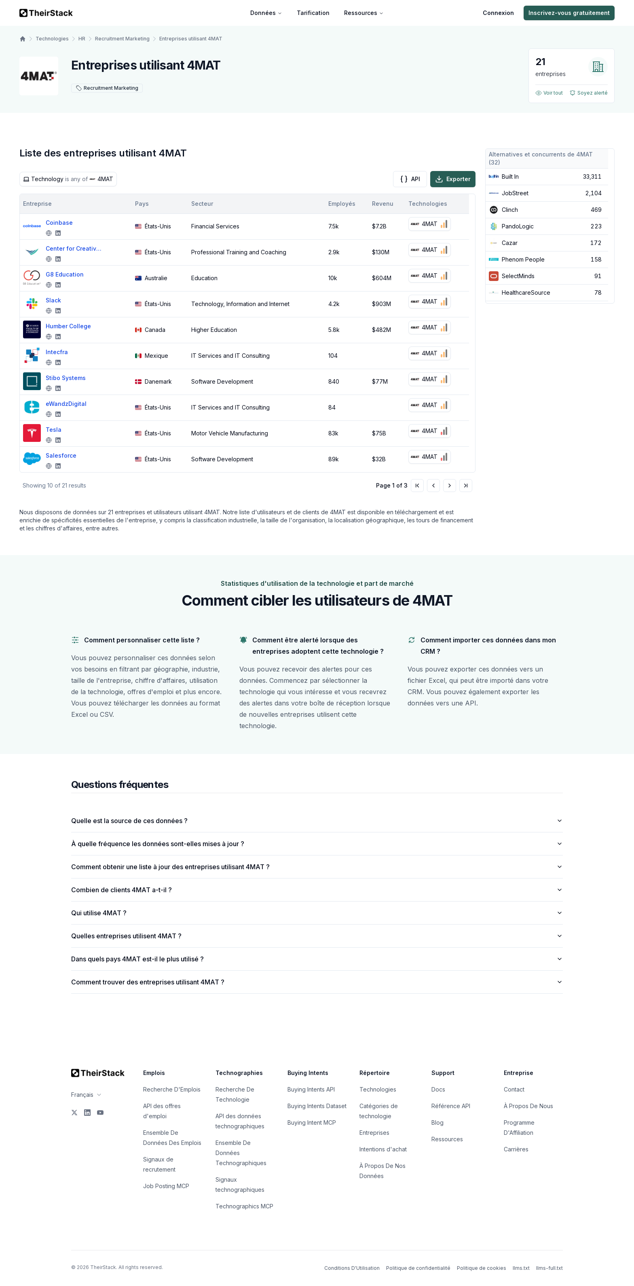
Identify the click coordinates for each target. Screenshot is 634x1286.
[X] (74, 1112)
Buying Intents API (311, 1089)
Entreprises (374, 1132)
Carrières (516, 1149)
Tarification (313, 12)
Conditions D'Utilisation (352, 1268)
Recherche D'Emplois (172, 1089)
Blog (437, 1122)
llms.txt (521, 1268)
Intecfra (57, 351)
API (410, 179)
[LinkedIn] (87, 1112)
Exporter (453, 179)
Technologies (52, 39)
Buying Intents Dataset (317, 1105)
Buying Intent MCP (311, 1122)
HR (81, 39)
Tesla (53, 429)
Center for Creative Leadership (74, 248)
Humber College (68, 326)
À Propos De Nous (528, 1105)
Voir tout (549, 93)
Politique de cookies (481, 1268)
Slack (53, 300)
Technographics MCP (244, 1206)
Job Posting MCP (166, 1186)
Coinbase (59, 222)
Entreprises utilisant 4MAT (190, 39)
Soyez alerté (588, 93)
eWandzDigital (66, 403)
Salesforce (61, 455)
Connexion (498, 12)
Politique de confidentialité (418, 1268)
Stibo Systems (66, 377)
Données (266, 12)
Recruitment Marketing (122, 39)
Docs (438, 1089)
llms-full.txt (549, 1268)
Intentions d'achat (383, 1149)
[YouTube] (100, 1112)
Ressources (364, 12)
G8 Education (65, 274)
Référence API (450, 1105)
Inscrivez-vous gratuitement (569, 12)
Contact (514, 1089)
